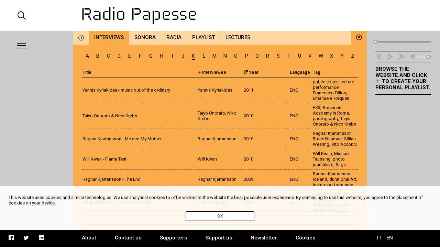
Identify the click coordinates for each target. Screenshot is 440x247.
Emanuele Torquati (331, 98)
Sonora (145, 37)
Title (86, 72)
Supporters (173, 238)
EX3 (316, 107)
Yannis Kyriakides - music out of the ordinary (126, 90)
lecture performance (333, 84)
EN (389, 238)
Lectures (238, 37)
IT (379, 238)
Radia (174, 37)
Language (300, 72)
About (89, 238)
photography (325, 118)
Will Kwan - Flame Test (104, 159)
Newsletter (264, 238)
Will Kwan (322, 153)
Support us (219, 238)
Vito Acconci (344, 144)
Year (251, 72)
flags (341, 164)
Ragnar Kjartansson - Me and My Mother (122, 138)
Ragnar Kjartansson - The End (111, 179)
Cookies (305, 238)
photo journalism (329, 161)
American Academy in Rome (331, 110)
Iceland (320, 179)
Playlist (203, 37)
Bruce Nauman (327, 138)
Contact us (128, 238)
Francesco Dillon (329, 92)
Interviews (109, 37)
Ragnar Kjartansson (332, 133)
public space (326, 81)
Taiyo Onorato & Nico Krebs (109, 115)
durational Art (342, 179)
